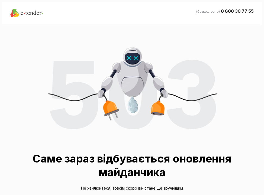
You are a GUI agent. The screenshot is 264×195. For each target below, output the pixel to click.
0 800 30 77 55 (237, 11)
